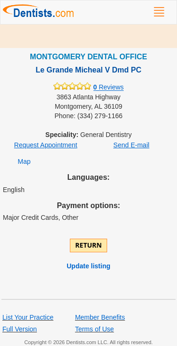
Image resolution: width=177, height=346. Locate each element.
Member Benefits (100, 317)
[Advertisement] (88, 36)
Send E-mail (131, 145)
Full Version (19, 329)
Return (88, 245)
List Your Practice (27, 317)
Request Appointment (45, 145)
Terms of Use (94, 329)
